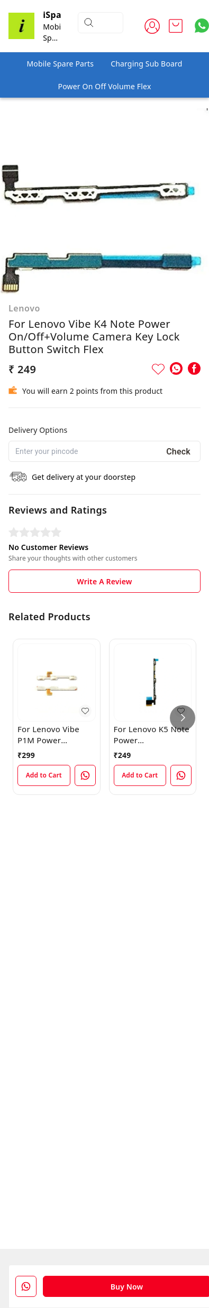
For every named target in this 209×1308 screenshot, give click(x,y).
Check (178, 452)
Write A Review (104, 581)
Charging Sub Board (146, 64)
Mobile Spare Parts (60, 64)
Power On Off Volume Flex (104, 86)
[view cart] (175, 26)
